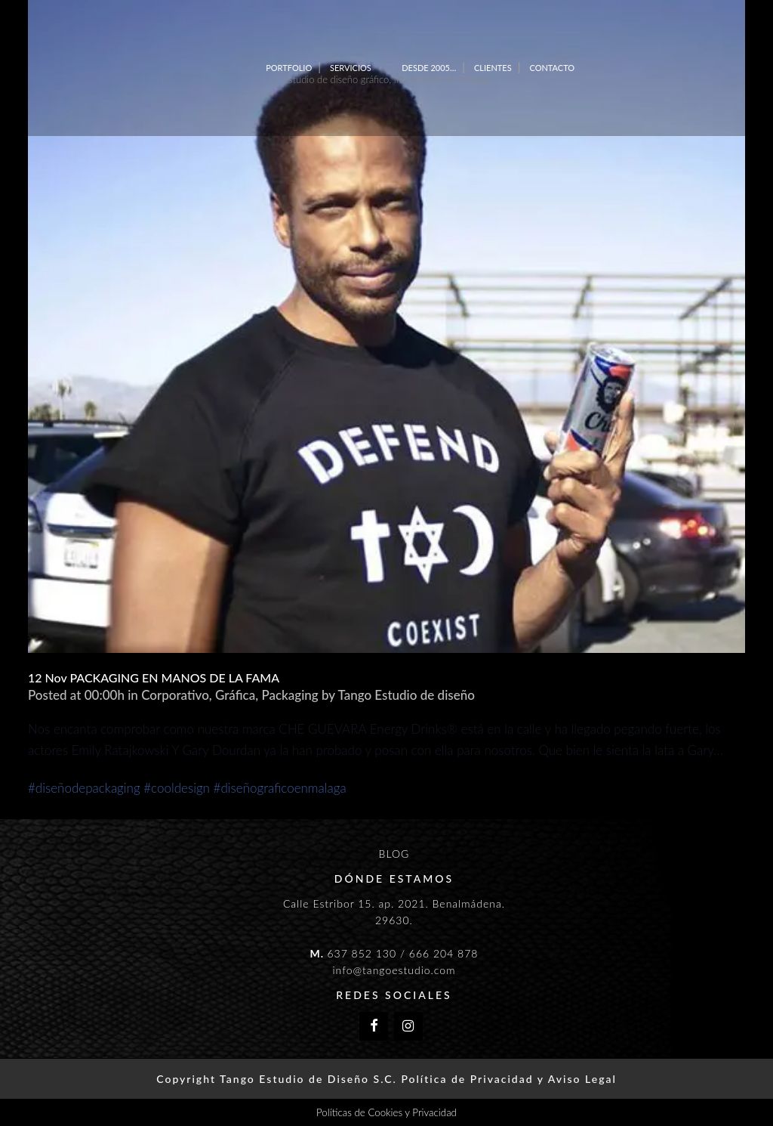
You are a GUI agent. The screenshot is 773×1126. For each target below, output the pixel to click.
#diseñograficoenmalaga (280, 788)
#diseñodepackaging (84, 788)
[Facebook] (373, 1026)
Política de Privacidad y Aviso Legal (508, 1078)
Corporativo (175, 695)
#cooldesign (176, 788)
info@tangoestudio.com (393, 970)
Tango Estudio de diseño (405, 695)
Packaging (289, 695)
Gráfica (235, 695)
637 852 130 (361, 953)
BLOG (394, 853)
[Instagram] (408, 1026)
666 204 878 (444, 953)
